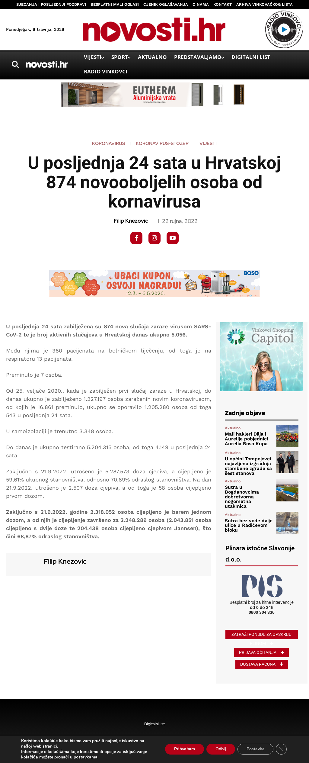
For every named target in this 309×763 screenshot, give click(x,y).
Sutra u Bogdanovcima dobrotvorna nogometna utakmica (248, 490)
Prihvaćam (184, 749)
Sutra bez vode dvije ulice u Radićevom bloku (246, 515)
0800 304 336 (262, 602)
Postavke (255, 749)
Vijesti (208, 143)
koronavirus (108, 143)
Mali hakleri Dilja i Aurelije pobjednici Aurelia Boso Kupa (244, 439)
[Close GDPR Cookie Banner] (281, 749)
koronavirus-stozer (162, 143)
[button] (15, 64)
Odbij (220, 749)
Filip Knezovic (131, 220)
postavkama (85, 757)
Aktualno (233, 429)
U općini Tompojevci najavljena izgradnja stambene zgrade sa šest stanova (245, 465)
